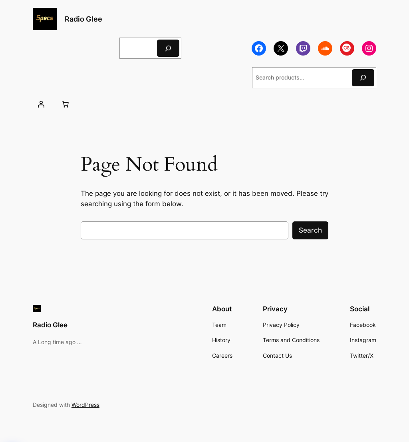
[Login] (41, 104)
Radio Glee (83, 19)
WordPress (85, 404)
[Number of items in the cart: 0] (65, 104)
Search (310, 230)
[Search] (168, 48)
